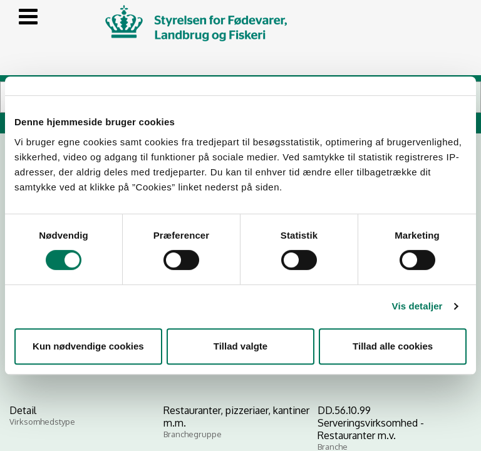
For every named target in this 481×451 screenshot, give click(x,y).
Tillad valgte (240, 346)
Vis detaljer (417, 306)
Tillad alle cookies (393, 346)
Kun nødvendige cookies (88, 346)
